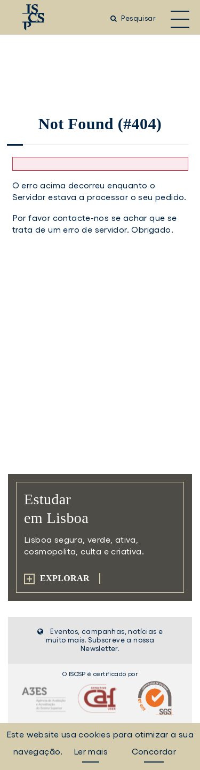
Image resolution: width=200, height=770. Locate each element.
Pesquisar (133, 18)
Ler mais (91, 751)
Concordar (154, 751)
